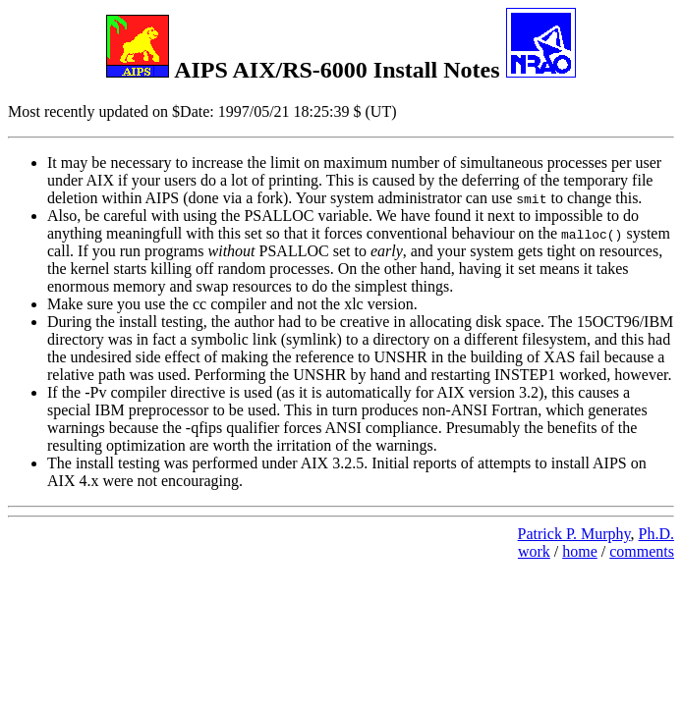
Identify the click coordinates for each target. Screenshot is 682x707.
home (579, 551)
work (534, 551)
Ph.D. (656, 533)
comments (641, 551)
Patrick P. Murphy (574, 533)
